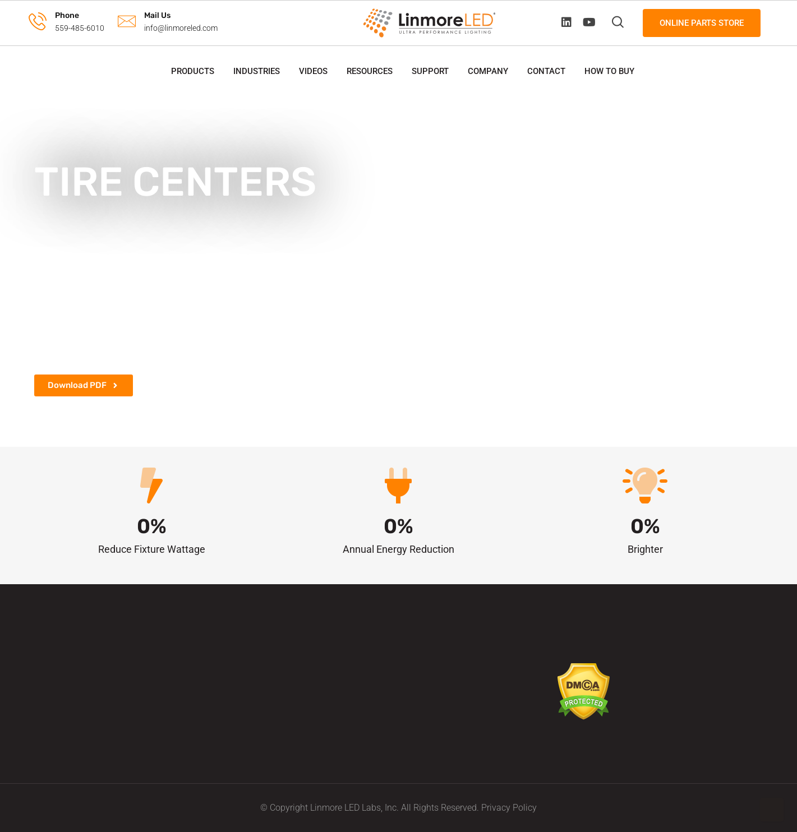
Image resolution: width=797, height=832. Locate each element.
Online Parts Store (702, 23)
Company (488, 71)
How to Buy (609, 71)
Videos (313, 71)
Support (430, 71)
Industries (256, 71)
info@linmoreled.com (181, 28)
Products (192, 71)
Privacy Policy (509, 807)
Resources (370, 71)
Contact (546, 71)
